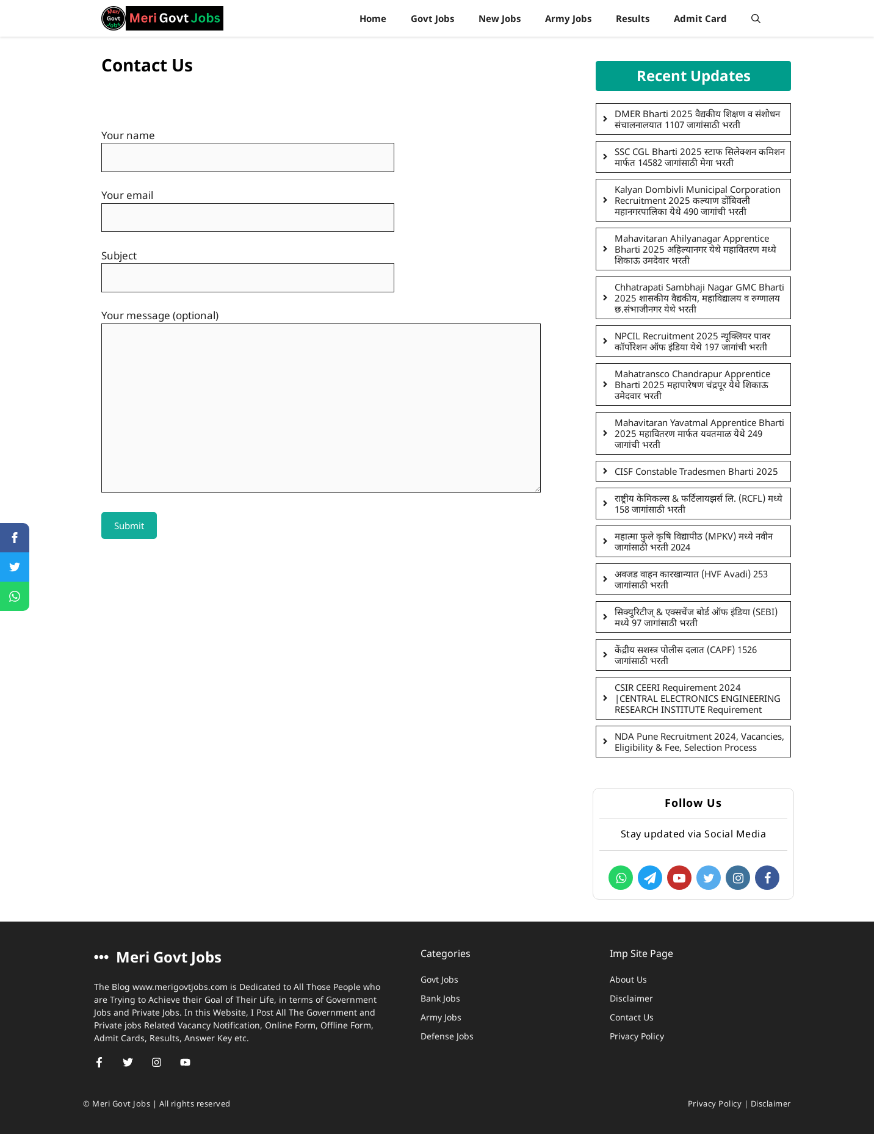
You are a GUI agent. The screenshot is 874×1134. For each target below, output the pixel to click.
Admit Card (700, 18)
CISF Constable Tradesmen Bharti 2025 (696, 471)
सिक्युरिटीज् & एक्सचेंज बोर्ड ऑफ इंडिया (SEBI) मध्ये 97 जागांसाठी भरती (696, 617)
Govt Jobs (432, 18)
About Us (628, 979)
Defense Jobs (447, 1036)
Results (632, 18)
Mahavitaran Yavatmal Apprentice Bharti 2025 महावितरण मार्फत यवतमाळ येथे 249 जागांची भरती (699, 433)
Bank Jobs (440, 998)
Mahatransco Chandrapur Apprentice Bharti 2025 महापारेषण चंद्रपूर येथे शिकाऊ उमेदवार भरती (692, 384)
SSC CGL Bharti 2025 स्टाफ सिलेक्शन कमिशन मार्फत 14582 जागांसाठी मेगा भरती (700, 156)
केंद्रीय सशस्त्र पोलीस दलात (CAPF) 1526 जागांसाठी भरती (686, 654)
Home (372, 18)
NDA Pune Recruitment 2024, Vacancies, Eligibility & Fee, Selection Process (699, 741)
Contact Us (632, 1017)
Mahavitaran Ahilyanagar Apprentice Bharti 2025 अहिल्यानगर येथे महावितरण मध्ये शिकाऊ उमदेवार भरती (695, 249)
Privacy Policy (637, 1036)
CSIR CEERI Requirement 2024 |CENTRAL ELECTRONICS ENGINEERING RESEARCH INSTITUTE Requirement (698, 698)
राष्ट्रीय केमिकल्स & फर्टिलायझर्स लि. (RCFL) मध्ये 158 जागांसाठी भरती (698, 503)
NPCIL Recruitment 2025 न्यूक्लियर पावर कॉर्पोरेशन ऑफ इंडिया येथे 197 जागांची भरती (692, 341)
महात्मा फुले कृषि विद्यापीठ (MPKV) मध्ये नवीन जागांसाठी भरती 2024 (694, 541)
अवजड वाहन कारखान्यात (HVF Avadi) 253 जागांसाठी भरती (691, 579)
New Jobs (500, 18)
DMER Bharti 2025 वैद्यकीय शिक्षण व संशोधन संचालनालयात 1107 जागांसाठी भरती (697, 119)
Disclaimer (631, 998)
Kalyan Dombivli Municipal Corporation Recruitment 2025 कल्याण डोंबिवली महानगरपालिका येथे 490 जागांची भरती (698, 200)
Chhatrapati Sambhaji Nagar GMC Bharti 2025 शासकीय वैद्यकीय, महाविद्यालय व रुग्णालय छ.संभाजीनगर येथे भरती (699, 298)
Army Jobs (568, 18)
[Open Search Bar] (756, 18)
